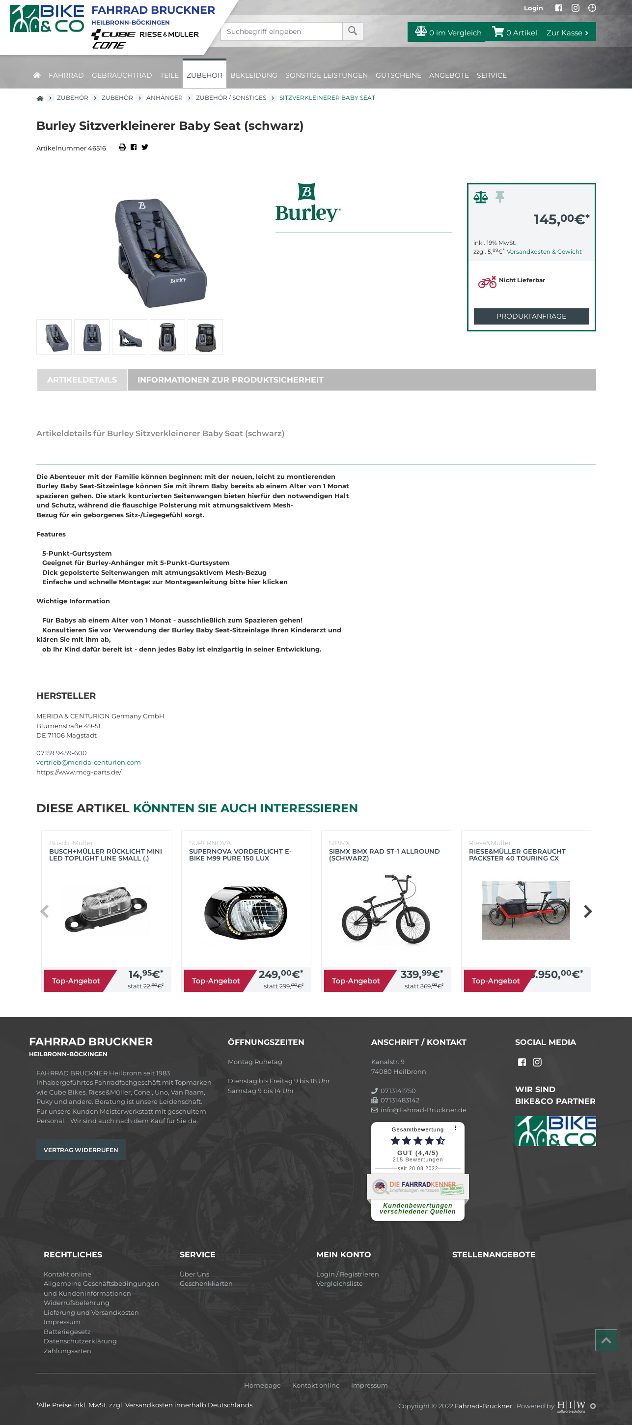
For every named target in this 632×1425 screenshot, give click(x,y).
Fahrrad (66, 75)
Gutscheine (398, 75)
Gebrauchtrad (122, 75)
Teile (169, 75)
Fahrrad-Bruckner (484, 1406)
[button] (587, 911)
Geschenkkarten (206, 1283)
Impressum (62, 1322)
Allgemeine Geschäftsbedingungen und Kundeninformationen (101, 1288)
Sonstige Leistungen (326, 75)
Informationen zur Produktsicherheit (230, 380)
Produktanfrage (531, 316)
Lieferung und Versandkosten (91, 1312)
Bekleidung (253, 75)
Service (492, 75)
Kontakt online (67, 1274)
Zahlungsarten (67, 1351)
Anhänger (164, 97)
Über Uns (194, 1274)
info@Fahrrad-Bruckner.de (419, 1110)
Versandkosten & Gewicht (544, 251)
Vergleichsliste (339, 1283)
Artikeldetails (82, 380)
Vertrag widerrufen (81, 1150)
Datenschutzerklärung (80, 1341)
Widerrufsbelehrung (77, 1302)
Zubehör (204, 75)
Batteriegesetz (67, 1332)
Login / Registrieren (347, 1274)
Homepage (262, 1385)
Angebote (449, 75)
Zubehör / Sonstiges (231, 97)
